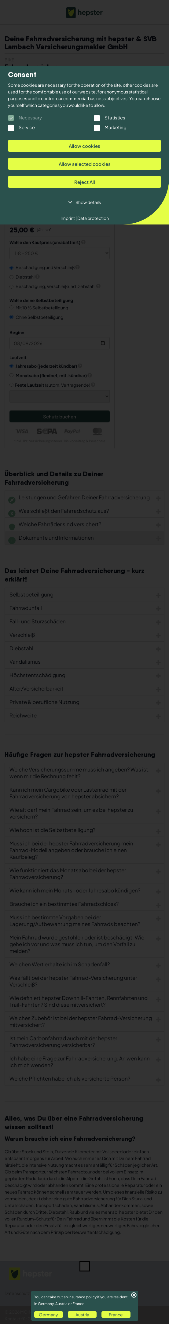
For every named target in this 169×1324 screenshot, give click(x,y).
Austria (82, 1314)
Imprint (69, 218)
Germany (48, 1314)
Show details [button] (88, 202)
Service (27, 127)
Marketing (116, 127)
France (116, 1314)
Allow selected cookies (85, 164)
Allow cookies (84, 146)
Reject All (84, 182)
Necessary (30, 117)
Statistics (115, 117)
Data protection (93, 218)
